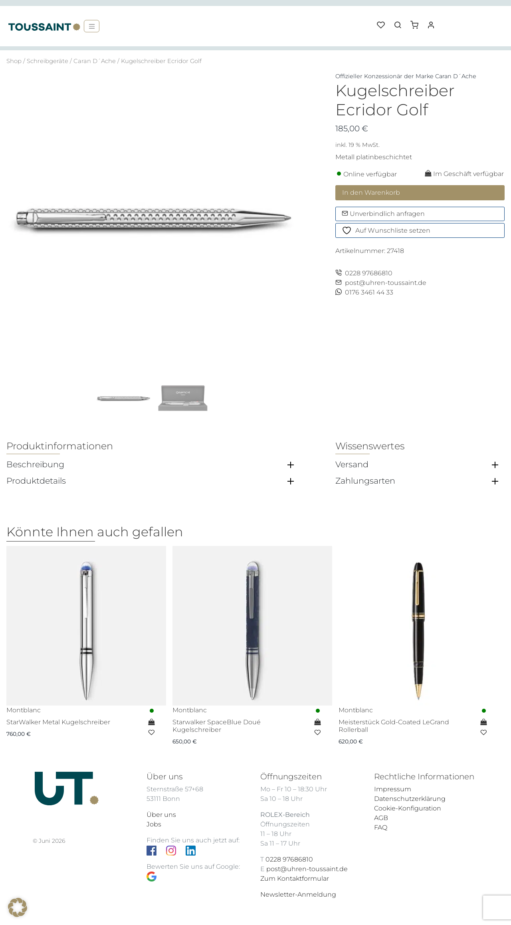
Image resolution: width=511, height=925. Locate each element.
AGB (381, 818)
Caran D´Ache (94, 61)
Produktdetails (36, 481)
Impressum (392, 789)
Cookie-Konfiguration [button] (407, 808)
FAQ (380, 827)
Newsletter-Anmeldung (298, 894)
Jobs (154, 824)
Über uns (161, 814)
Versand (351, 464)
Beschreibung (35, 464)
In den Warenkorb (371, 192)
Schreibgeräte (47, 61)
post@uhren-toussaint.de (380, 283)
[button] (417, 22)
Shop (14, 61)
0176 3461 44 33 (364, 292)
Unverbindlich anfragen (383, 213)
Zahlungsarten (365, 481)
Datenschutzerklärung (410, 798)
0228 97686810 (363, 273)
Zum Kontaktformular (294, 878)
